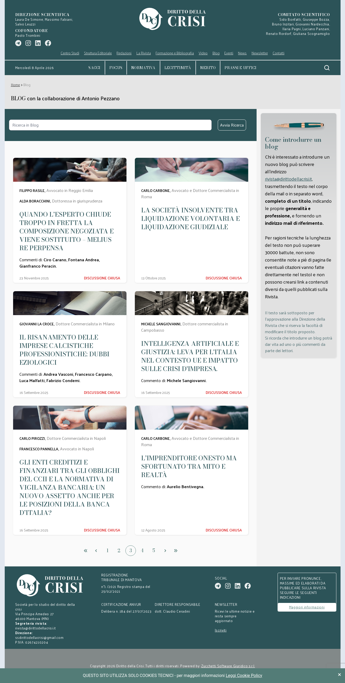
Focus (115, 68)
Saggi (94, 68)
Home (15, 84)
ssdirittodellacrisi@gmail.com (39, 637)
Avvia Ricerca (232, 125)
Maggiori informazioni (307, 607)
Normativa (143, 68)
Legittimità (177, 68)
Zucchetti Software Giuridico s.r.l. (228, 666)
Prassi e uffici (240, 68)
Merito (208, 68)
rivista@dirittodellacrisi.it (288, 178)
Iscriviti (221, 630)
